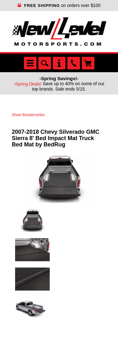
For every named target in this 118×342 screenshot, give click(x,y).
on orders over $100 (59, 5)
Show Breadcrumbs (28, 115)
